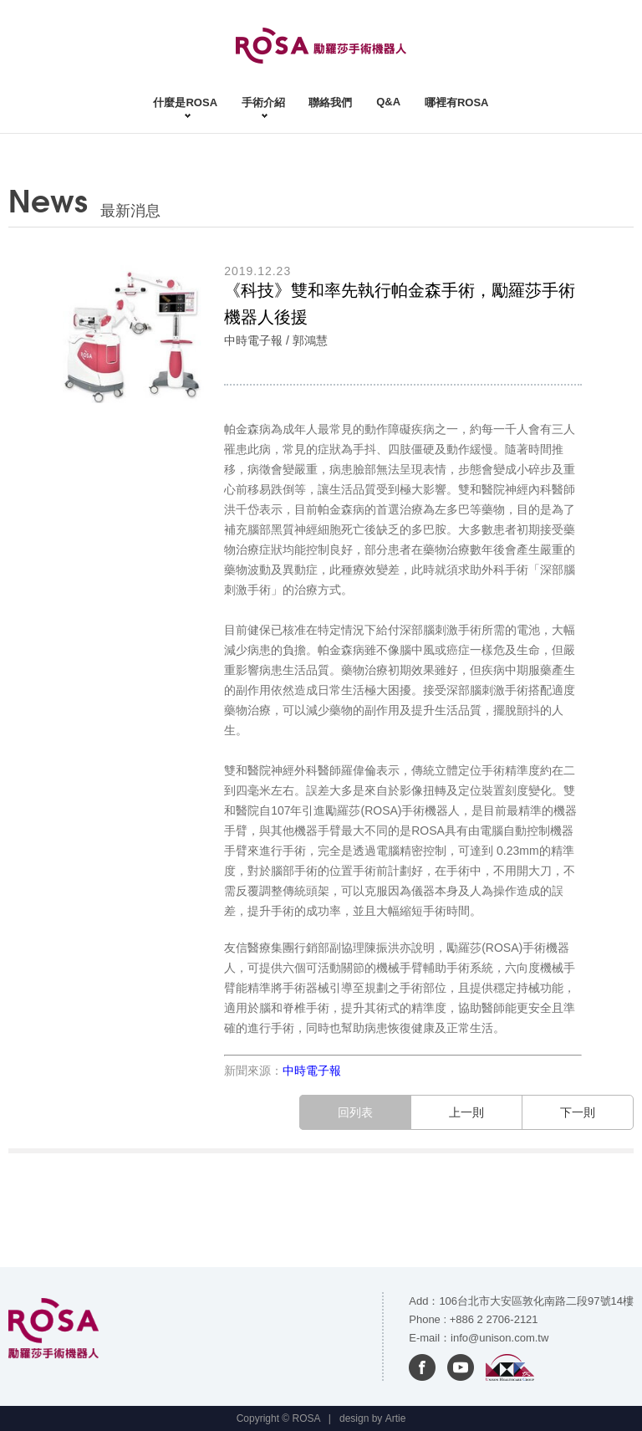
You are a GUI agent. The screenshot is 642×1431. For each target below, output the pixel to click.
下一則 (577, 1112)
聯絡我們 (330, 102)
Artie (395, 1418)
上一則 (466, 1112)
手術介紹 (263, 102)
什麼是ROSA (185, 102)
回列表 (355, 1112)
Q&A (388, 101)
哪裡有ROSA (457, 102)
